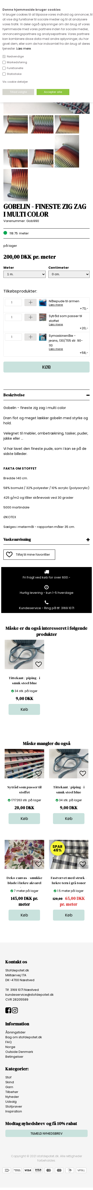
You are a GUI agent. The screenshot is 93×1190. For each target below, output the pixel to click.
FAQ (8, 1042)
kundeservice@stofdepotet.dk (29, 994)
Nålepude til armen (64, 302)
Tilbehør (11, 1092)
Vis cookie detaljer (15, 82)
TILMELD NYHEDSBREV (46, 1133)
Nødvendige (15, 56)
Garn (9, 1087)
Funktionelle (15, 68)
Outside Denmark (19, 1051)
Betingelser (14, 1056)
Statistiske (14, 74)
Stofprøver (13, 1106)
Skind (9, 1082)
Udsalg (11, 1101)
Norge (10, 1047)
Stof (8, 1077)
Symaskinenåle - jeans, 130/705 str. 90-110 (67, 341)
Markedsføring (17, 62)
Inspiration (13, 1111)
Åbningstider (15, 1032)
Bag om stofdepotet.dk (23, 1037)
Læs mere (23, 48)
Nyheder (12, 1096)
